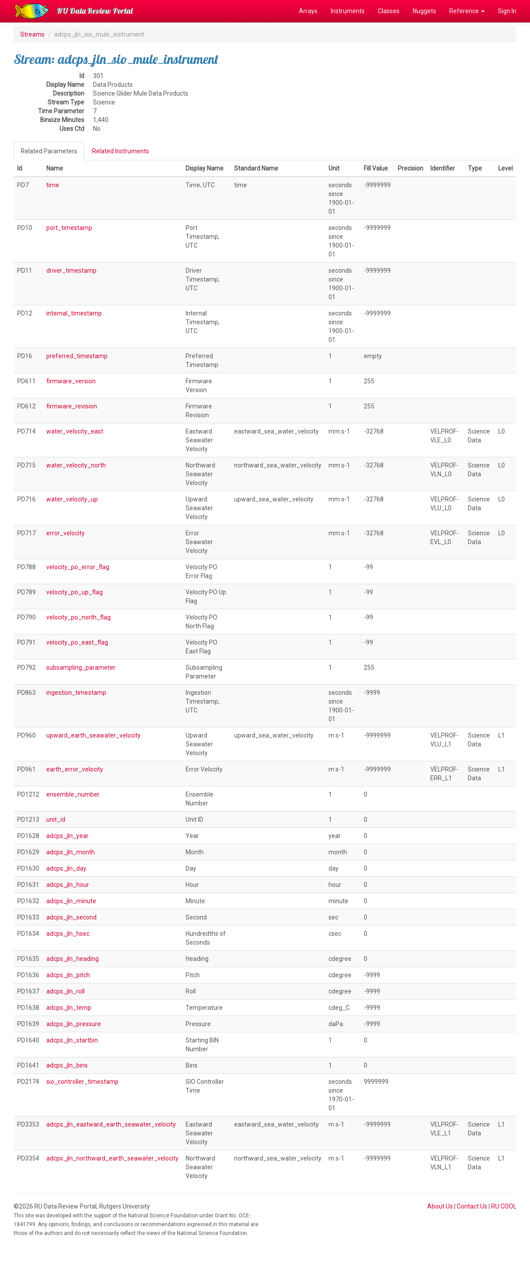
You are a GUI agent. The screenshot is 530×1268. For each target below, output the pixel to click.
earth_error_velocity (74, 769)
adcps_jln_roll (65, 991)
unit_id (55, 819)
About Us (440, 1206)
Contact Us (472, 1206)
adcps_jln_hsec (68, 933)
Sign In (507, 11)
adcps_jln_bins (67, 1065)
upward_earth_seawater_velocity (93, 735)
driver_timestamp (71, 270)
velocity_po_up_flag (74, 592)
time (52, 185)
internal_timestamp (74, 313)
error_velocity (65, 533)
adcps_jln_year (67, 835)
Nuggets (424, 11)
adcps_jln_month (70, 852)
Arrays (308, 11)
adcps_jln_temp (68, 1007)
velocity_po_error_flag (77, 567)
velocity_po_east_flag (77, 642)
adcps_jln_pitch (68, 975)
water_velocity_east (74, 431)
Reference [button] (467, 11)
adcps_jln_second (71, 917)
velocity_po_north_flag (78, 617)
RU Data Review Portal (95, 11)
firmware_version (71, 381)
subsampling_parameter (81, 667)
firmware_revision (71, 406)
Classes (388, 11)
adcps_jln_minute (71, 901)
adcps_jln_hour (67, 884)
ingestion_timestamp (76, 692)
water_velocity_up (72, 499)
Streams (32, 34)
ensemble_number (73, 794)
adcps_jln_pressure (73, 1023)
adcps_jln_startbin (72, 1040)
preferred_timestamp (77, 356)
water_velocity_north (76, 465)
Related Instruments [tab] (120, 151)
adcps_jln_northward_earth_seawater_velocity (112, 1158)
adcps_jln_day (66, 868)
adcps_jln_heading (72, 958)
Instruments (348, 11)
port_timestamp (69, 227)
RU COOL (503, 1206)
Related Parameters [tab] (49, 151)
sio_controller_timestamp (82, 1081)
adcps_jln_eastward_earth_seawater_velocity (111, 1124)
